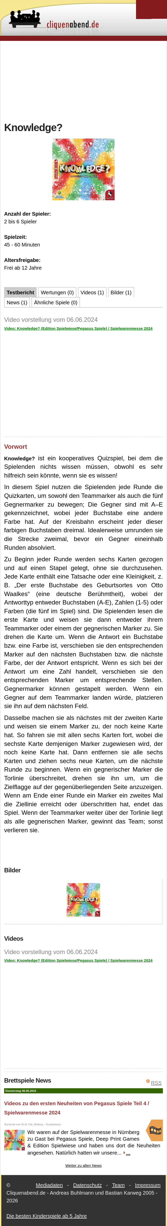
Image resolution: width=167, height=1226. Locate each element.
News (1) (17, 302)
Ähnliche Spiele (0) (55, 302)
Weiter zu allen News (83, 1165)
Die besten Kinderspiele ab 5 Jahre (46, 1216)
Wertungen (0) (57, 292)
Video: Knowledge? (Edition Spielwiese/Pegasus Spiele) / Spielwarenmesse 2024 (78, 328)
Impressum (148, 1185)
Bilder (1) (121, 292)
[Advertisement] (85, 81)
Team (118, 1185)
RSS (156, 1083)
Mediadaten (49, 1185)
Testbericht (20, 292)
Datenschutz (87, 1185)
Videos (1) (92, 292)
